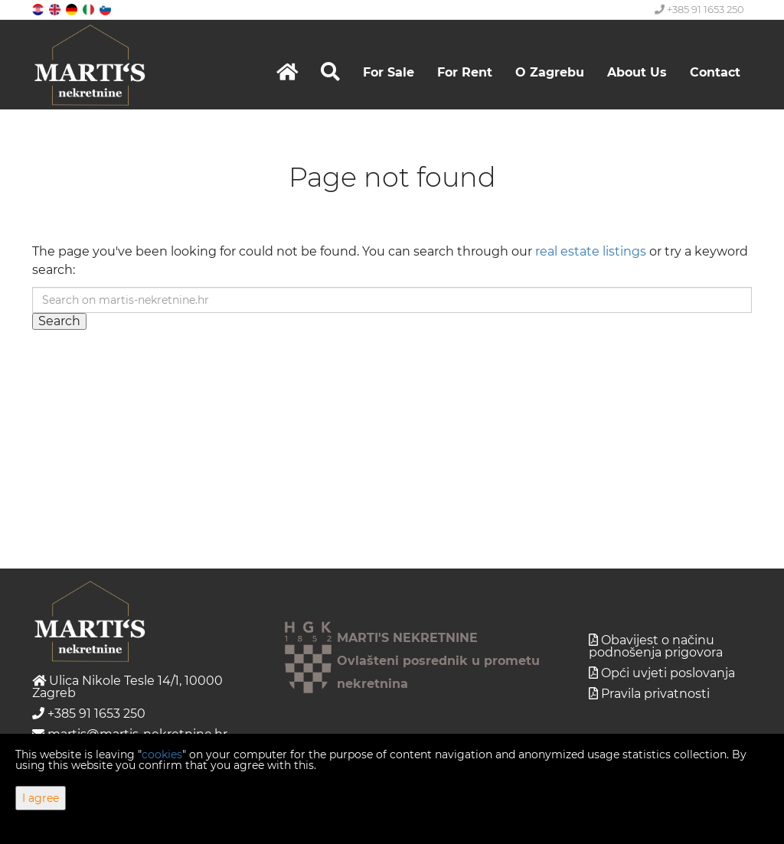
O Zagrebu (549, 72)
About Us (637, 72)
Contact (715, 72)
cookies (162, 754)
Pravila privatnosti (655, 693)
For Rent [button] (464, 72)
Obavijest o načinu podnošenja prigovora (656, 646)
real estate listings (590, 251)
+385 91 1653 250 (699, 9)
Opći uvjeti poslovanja (668, 673)
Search (59, 321)
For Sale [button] (388, 72)
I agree (40, 798)
